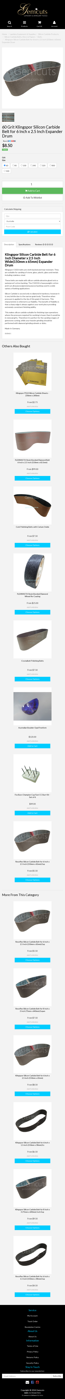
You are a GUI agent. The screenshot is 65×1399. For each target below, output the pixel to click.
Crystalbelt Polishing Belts (32, 661)
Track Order (32, 1321)
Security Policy (32, 1363)
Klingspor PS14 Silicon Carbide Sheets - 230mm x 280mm (32, 394)
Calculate (32, 232)
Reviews (44, 244)
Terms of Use (32, 1346)
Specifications (24, 244)
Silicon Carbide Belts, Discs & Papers (19, 37)
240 (33, 165)
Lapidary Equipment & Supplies (23, 34)
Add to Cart (32, 190)
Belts (40, 37)
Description (9, 244)
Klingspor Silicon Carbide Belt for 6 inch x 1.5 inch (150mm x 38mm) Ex (32, 1143)
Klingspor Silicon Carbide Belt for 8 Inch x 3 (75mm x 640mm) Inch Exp (32, 1210)
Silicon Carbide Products (48, 34)
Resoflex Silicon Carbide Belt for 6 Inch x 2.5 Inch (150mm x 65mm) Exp (32, 862)
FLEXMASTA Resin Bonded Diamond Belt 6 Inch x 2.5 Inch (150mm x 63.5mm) (32, 461)
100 (23, 165)
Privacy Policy (32, 1351)
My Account (32, 1316)
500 (6, 171)
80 (14, 165)
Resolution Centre (32, 1327)
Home (4, 34)
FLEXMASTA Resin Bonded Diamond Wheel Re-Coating (32, 595)
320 (42, 165)
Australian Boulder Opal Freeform (32, 728)
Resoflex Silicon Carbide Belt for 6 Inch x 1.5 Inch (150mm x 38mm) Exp (32, 1277)
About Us (32, 1336)
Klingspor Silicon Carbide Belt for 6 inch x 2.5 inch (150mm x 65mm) (32, 1076)
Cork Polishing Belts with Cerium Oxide (32, 527)
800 (52, 165)
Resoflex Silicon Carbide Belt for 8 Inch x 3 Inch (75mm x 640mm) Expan (32, 1009)
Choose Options (32, 411)
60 (6, 165)
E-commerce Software (29, 1395)
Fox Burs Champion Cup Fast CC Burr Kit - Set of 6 (32, 796)
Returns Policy (32, 1357)
